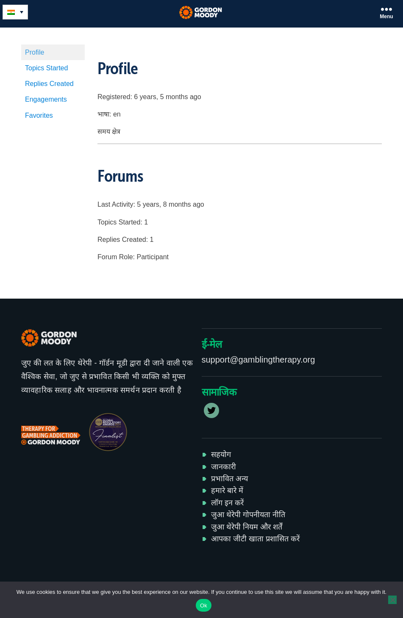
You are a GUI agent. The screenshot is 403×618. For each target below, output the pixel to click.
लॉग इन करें (227, 503)
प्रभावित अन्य (229, 478)
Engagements (46, 99)
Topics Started (46, 68)
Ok (203, 605)
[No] (392, 600)
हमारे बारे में (227, 490)
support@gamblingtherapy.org (258, 359)
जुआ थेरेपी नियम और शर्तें (246, 527)
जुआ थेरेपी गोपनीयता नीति (248, 514)
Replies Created (49, 83)
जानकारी (223, 467)
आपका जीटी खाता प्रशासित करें (255, 539)
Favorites (39, 115)
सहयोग (221, 454)
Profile (34, 52)
